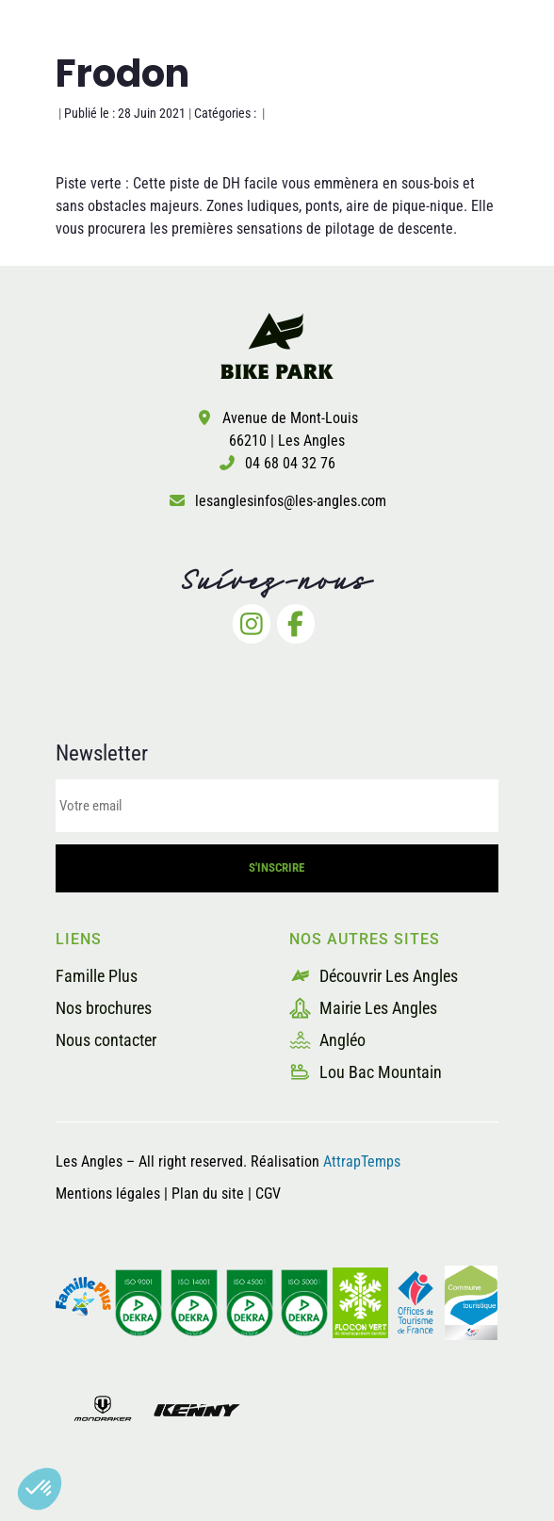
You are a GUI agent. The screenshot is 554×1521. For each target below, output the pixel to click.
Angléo (327, 1040)
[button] (39, 1489)
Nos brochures (104, 1008)
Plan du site (209, 1193)
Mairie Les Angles (363, 1008)
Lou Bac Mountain (365, 1072)
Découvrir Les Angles (373, 976)
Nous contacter (106, 1040)
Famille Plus (97, 976)
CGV (268, 1193)
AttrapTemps (361, 1161)
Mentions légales (108, 1193)
